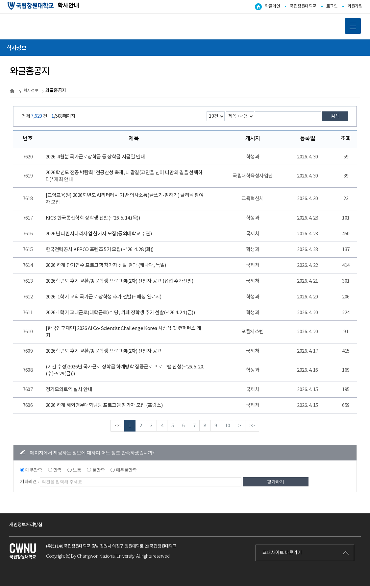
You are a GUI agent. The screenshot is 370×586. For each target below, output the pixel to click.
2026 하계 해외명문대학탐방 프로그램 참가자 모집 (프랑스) (104, 405)
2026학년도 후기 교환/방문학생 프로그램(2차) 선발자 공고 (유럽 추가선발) (119, 281)
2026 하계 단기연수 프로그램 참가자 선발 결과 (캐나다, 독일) (106, 265)
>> (252, 426)
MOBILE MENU (350, 23)
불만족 (98, 469)
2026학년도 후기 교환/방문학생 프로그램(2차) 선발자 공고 (103, 351)
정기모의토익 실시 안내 (69, 389)
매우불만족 (126, 469)
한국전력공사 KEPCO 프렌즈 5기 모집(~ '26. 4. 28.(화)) (100, 249)
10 (227, 426)
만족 (57, 469)
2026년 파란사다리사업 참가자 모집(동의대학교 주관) (99, 234)
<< (117, 426)
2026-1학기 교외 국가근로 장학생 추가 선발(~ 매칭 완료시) (103, 297)
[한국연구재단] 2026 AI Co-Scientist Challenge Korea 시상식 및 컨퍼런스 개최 (123, 332)
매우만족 (33, 469)
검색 (335, 116)
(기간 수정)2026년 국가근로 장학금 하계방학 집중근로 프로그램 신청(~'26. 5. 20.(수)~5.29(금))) (125, 370)
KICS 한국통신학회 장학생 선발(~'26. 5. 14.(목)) (93, 218)
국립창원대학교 (303, 6)
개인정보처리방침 (25, 524)
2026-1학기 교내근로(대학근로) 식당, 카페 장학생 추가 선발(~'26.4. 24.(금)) (120, 313)
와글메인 (272, 6)
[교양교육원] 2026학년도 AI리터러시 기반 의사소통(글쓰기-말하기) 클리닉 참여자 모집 (125, 199)
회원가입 (354, 6)
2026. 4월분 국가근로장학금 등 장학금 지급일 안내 (95, 157)
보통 (77, 469)
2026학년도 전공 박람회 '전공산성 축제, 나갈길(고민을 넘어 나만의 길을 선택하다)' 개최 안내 (124, 176)
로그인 (332, 6)
